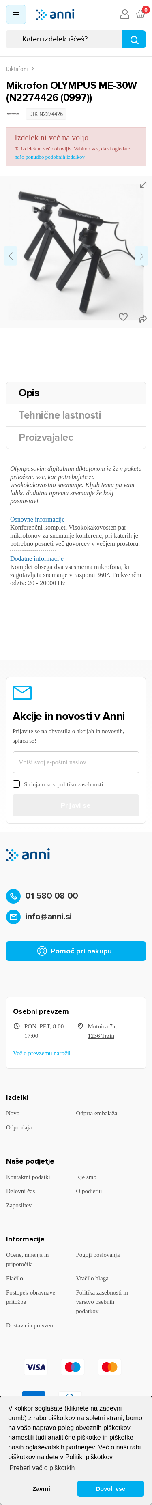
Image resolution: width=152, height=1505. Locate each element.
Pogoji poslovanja (98, 1255)
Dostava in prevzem (30, 1325)
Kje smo (86, 1177)
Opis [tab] (29, 393)
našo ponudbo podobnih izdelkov (50, 157)
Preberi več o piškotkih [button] (42, 1467)
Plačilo (14, 1278)
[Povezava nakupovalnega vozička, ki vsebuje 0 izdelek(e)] (140, 14)
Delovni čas (20, 1191)
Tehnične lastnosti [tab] (60, 415)
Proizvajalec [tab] (46, 438)
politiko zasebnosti (80, 784)
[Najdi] (134, 39)
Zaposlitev (19, 1205)
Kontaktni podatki (28, 1177)
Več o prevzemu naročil (42, 1053)
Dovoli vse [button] (110, 1489)
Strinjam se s (58, 784)
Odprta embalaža (97, 1113)
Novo (12, 1113)
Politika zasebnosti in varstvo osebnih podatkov (102, 1301)
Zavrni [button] (41, 1489)
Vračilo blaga (92, 1278)
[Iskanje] (76, 39)
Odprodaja (19, 1127)
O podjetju (89, 1191)
